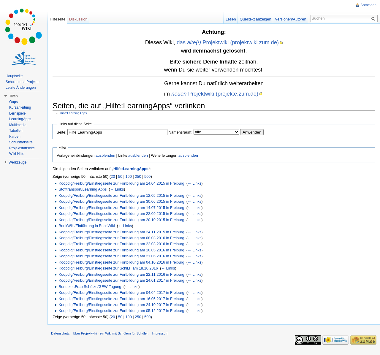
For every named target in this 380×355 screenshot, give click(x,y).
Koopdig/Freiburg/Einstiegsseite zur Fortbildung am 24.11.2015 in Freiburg (121, 232)
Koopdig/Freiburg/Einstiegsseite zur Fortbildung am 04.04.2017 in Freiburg (121, 292)
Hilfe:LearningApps (73, 113)
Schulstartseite (21, 142)
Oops (13, 102)
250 (138, 176)
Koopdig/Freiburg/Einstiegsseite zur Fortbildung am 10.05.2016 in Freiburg (121, 250)
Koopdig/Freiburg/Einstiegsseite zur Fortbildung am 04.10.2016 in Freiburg (121, 262)
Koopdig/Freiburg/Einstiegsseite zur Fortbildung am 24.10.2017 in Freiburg (121, 304)
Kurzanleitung (20, 107)
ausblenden (105, 155)
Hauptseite (14, 76)
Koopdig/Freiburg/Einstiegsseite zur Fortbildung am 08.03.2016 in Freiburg (121, 238)
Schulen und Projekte (22, 82)
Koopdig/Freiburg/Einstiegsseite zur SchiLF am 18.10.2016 (108, 268)
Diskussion (78, 19)
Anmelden (368, 5)
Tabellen (16, 131)
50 (120, 176)
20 (113, 176)
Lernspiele (17, 113)
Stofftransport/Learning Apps (82, 189)
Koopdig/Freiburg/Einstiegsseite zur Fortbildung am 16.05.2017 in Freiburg (121, 299)
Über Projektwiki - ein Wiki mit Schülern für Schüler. (110, 333)
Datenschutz (60, 333)
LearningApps (20, 119)
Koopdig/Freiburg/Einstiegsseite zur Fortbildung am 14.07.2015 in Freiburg (121, 207)
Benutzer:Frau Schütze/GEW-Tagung (89, 286)
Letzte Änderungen (21, 87)
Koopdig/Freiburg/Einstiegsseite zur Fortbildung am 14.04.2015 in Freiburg (121, 183)
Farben (14, 136)
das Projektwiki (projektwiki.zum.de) (228, 42)
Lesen (231, 19)
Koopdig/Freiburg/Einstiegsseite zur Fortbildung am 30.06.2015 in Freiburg (121, 201)
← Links (194, 183)
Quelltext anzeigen (255, 19)
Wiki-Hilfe (16, 154)
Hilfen (13, 96)
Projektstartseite (22, 148)
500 (147, 176)
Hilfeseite (57, 19)
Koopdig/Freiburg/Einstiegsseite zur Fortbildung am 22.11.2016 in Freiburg (121, 274)
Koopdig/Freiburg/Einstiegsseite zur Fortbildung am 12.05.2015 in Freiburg (121, 195)
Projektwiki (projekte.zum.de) (214, 94)
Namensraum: (180, 132)
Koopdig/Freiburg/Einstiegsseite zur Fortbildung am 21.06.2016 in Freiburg (121, 256)
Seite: (61, 132)
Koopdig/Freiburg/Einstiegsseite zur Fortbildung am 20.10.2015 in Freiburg (121, 220)
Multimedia (17, 125)
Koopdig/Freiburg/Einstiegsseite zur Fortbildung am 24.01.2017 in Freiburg (121, 280)
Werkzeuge (17, 162)
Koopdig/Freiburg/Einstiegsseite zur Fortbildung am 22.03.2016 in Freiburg (121, 244)
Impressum (160, 333)
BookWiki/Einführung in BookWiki (86, 226)
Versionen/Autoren (290, 19)
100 (128, 176)
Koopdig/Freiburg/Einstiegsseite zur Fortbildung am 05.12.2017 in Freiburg (121, 310)
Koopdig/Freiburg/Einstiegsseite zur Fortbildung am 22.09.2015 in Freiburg (121, 213)
